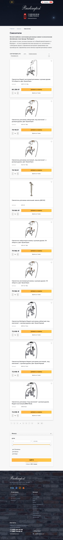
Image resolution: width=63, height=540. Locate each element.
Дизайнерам (36, 517)
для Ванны (15, 451)
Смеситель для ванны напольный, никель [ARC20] (28, 200)
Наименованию (33, 54)
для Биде (15, 454)
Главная (12, 28)
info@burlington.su (39, 533)
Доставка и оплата (15, 498)
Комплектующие (37, 515)
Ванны (34, 502)
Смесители (35, 506)
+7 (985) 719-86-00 (33, 16)
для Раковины (16, 449)
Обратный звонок (32, 18)
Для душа (35, 508)
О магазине (14, 495)
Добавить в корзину (36, 89)
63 (41, 423)
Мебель (35, 510)
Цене (25, 54)
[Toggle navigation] (12, 2)
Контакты (13, 500)
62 (38, 423)
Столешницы (36, 496)
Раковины (35, 495)
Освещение (36, 513)
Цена (13, 438)
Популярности (14, 56)
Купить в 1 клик (36, 93)
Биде (34, 500)
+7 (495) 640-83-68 (33, 14)
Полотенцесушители (38, 504)
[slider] (12, 444)
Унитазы (35, 498)
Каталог (19, 29)
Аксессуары (36, 511)
